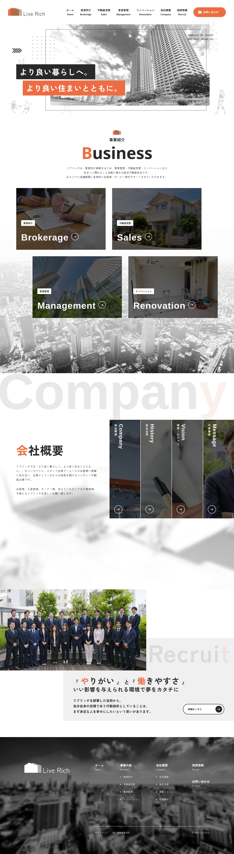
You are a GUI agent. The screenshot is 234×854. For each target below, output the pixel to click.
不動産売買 (129, 784)
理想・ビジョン (167, 791)
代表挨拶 (164, 799)
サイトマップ (101, 832)
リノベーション (131, 799)
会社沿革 (164, 784)
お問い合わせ (208, 12)
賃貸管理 (128, 791)
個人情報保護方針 (121, 832)
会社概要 (164, 776)
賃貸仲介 (128, 776)
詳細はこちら (203, 709)
